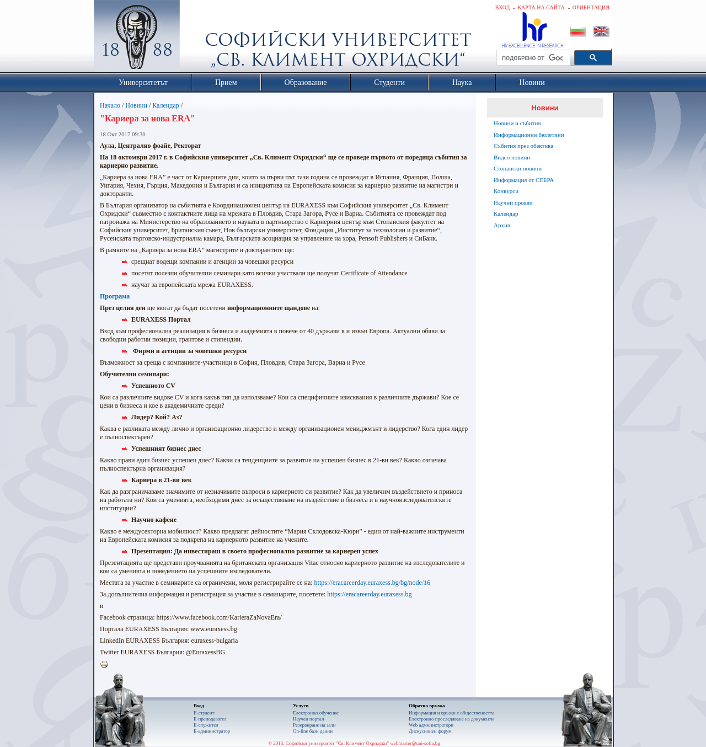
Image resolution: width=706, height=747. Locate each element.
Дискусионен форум (430, 731)
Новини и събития (517, 123)
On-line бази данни (313, 731)
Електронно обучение (316, 713)
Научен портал (308, 719)
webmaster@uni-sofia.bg (415, 743)
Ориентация (591, 7)
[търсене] (532, 58)
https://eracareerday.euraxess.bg (369, 594)
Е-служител (206, 725)
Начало (110, 105)
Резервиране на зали (314, 725)
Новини (136, 105)
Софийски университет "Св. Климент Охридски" (199, 38)
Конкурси (506, 191)
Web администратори (431, 725)
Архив (502, 225)
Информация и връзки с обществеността (451, 713)
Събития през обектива (523, 145)
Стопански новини (518, 168)
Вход (502, 7)
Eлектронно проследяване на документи (451, 719)
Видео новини (512, 157)
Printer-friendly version (107, 665)
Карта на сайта (540, 7)
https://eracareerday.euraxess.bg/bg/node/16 (372, 582)
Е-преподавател (210, 719)
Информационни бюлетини (529, 134)
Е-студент (204, 713)
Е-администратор (212, 731)
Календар (165, 105)
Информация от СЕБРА (524, 180)
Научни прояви (513, 202)
